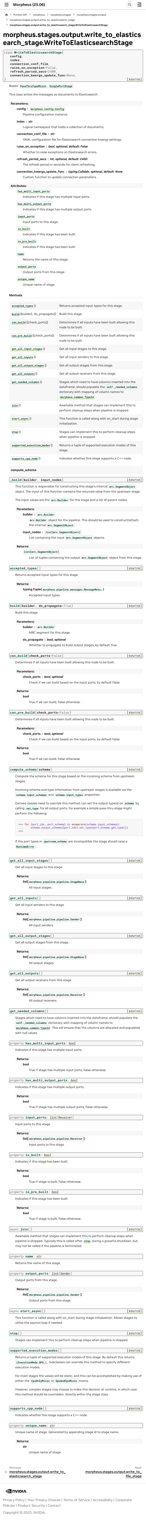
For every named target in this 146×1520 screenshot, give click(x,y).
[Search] (129, 4)
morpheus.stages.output (91, 14)
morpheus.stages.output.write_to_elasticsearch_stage (42, 20)
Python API (20, 14)
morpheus (39, 14)
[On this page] (139, 4)
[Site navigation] (6, 4)
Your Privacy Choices (43, 1500)
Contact (54, 1505)
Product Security (31, 1505)
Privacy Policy (14, 1500)
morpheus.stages (61, 14)
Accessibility (103, 1500)
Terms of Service (76, 1500)
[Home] (6, 15)
